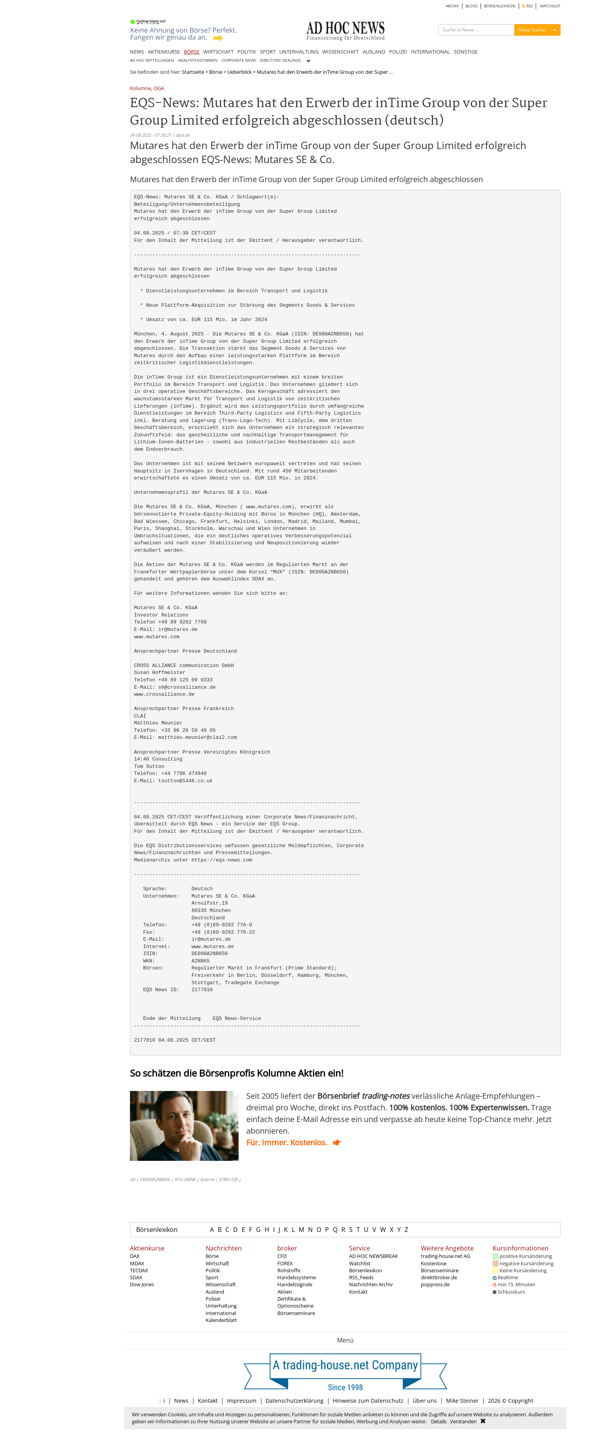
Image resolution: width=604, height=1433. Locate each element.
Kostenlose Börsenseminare (440, 1267)
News (181, 1400)
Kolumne (140, 89)
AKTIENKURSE (164, 51)
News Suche (532, 29)
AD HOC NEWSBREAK (373, 1255)
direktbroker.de (439, 1277)
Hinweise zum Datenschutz (368, 1400)
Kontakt (358, 1291)
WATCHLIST (550, 6)
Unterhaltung (221, 1305)
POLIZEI (398, 51)
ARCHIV (452, 6)
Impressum (241, 1400)
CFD (282, 1255)
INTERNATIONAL (430, 51)
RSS (527, 6)
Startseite (193, 71)
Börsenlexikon (157, 1229)
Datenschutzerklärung (295, 1400)
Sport (212, 1277)
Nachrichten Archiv (371, 1284)
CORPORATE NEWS (239, 60)
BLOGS (472, 6)
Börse (215, 71)
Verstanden (463, 1421)
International (221, 1313)
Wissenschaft (221, 1284)
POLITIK (246, 51)
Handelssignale (294, 1284)
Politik (213, 1270)
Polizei (213, 1298)
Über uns (425, 1400)
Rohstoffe (288, 1270)
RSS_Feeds (361, 1277)
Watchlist (359, 1263)
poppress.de (435, 1284)
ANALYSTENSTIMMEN (198, 60)
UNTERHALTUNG (298, 51)
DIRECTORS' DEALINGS (280, 60)
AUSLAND (374, 51)
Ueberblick (239, 71)
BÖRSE (191, 51)
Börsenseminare (296, 1313)
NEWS (137, 51)
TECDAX (139, 1270)
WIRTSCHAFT (218, 51)
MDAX (137, 1263)
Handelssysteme (296, 1277)
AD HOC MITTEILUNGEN (152, 60)
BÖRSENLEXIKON (500, 6)
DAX (135, 1255)
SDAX (136, 1277)
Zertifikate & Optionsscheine (295, 1302)
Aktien (284, 1291)
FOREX (285, 1263)
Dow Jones (142, 1284)
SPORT (267, 51)
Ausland (215, 1291)
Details (439, 1421)
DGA (159, 89)
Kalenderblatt (221, 1320)
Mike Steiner (462, 1400)
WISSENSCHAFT (340, 51)
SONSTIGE (466, 51)
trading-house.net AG (445, 1255)
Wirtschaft (217, 1263)
